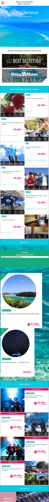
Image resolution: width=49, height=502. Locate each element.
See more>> (24, 242)
